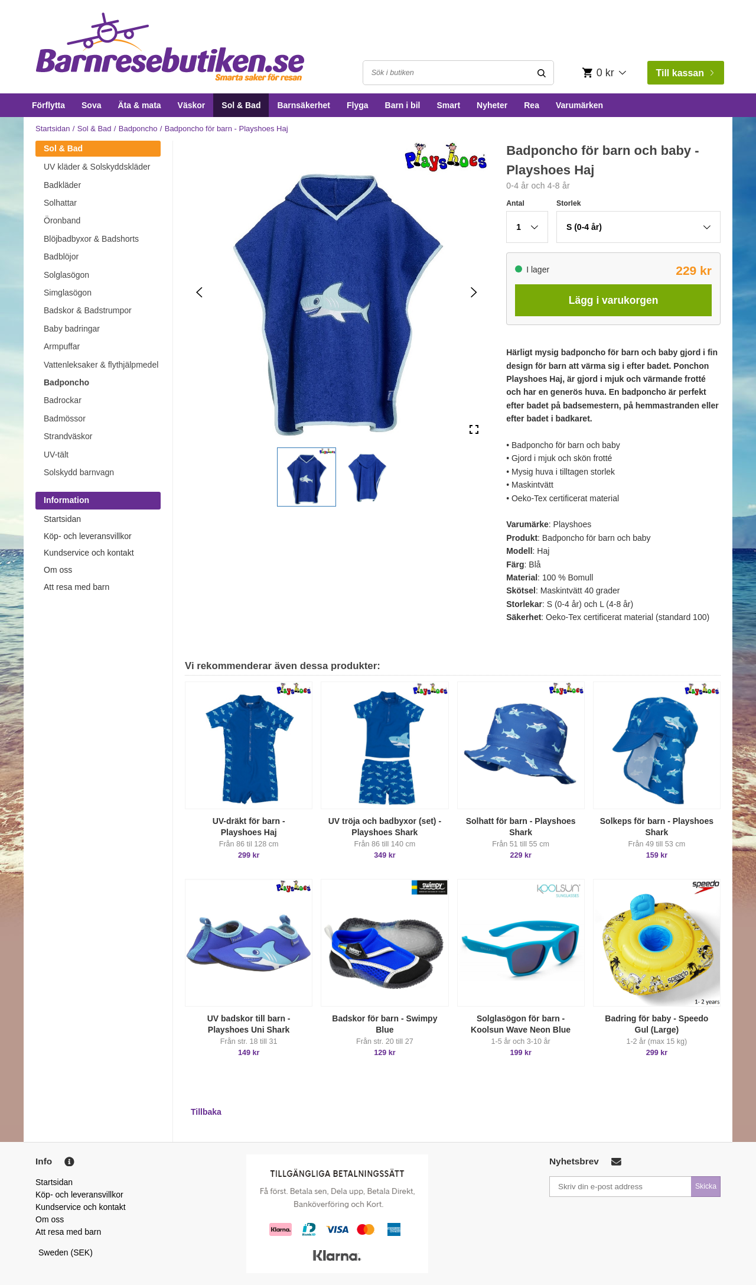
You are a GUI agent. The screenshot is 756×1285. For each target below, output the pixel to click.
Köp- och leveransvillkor (88, 536)
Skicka (705, 1186)
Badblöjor (61, 256)
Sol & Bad (240, 105)
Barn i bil (403, 105)
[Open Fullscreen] (474, 430)
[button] (306, 477)
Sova (91, 105)
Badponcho (138, 128)
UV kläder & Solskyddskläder (97, 166)
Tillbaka (206, 1112)
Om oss (58, 570)
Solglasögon (66, 275)
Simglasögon (68, 292)
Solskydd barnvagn (79, 472)
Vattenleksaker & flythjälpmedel (101, 364)
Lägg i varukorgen (614, 300)
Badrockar (63, 400)
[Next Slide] (474, 292)
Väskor (192, 105)
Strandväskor (68, 436)
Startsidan (52, 128)
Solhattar (60, 202)
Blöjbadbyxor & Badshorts (91, 239)
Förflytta (48, 105)
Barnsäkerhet (303, 105)
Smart (448, 105)
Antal (515, 203)
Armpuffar (62, 346)
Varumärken (579, 105)
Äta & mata (139, 105)
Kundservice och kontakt (89, 552)
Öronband (62, 220)
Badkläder (62, 185)
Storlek (568, 203)
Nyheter (492, 105)
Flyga (358, 105)
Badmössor (65, 418)
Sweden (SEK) (65, 1252)
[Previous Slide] (199, 292)
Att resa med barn (76, 587)
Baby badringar (72, 328)
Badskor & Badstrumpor (88, 310)
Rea (531, 105)
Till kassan (684, 73)
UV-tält (56, 454)
